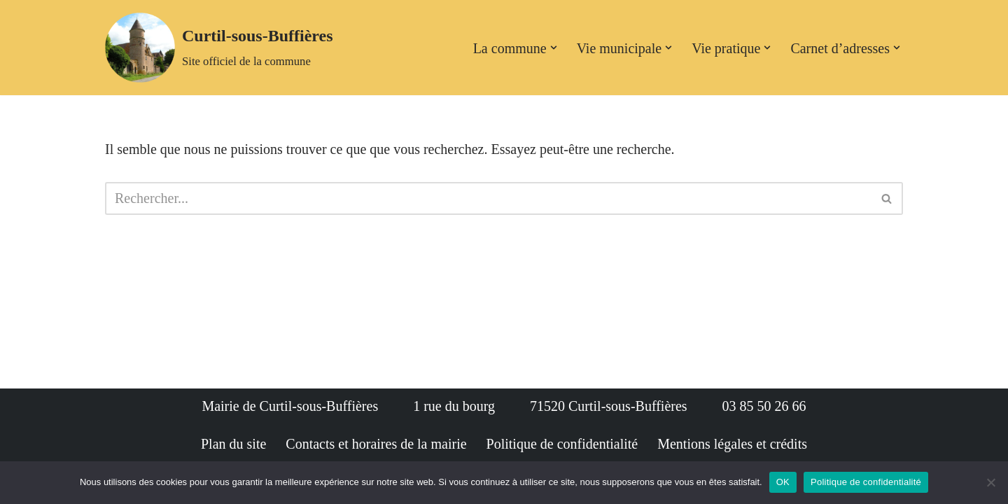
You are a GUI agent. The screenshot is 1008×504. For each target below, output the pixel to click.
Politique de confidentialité (562, 443)
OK (783, 482)
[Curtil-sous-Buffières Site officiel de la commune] (219, 48)
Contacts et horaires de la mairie (376, 443)
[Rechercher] (488, 198)
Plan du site (233, 443)
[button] (553, 47)
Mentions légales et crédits (732, 443)
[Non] (990, 482)
